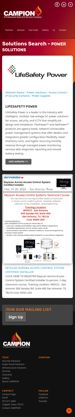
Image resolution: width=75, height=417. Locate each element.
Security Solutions (11, 361)
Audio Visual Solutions (13, 364)
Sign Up (16, 317)
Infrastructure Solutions (14, 368)
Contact (62, 30)
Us (54, 30)
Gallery (45, 30)
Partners (9, 30)
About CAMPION (10, 381)
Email (5, 397)
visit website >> (19, 161)
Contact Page (8, 394)
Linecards (7, 374)
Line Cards (33, 30)
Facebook (43, 394)
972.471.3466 (9, 401)
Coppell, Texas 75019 (12, 404)
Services (20, 30)
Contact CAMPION (11, 408)
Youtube (43, 401)
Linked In (43, 397)
